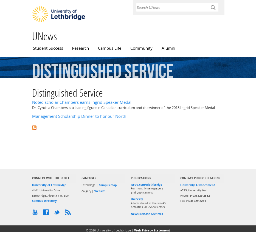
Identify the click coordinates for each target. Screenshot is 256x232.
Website (99, 191)
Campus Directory (44, 201)
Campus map (108, 185)
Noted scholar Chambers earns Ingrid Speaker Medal (81, 102)
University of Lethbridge (49, 185)
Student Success (48, 48)
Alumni (168, 48)
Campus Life (109, 48)
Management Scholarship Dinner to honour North (79, 116)
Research (80, 48)
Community (141, 48)
